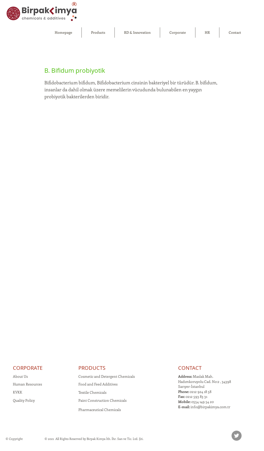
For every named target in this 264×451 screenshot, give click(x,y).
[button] (98, 32)
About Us (20, 376)
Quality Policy (24, 400)
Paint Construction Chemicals (102, 400)
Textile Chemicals (92, 392)
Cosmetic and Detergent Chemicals (106, 376)
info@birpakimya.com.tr (210, 406)
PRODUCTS (91, 367)
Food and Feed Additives (98, 384)
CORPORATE (28, 367)
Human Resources (27, 384)
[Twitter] (237, 436)
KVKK (17, 392)
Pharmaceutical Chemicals (99, 409)
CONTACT (190, 367)
